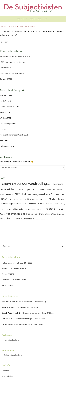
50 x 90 (2, 129)
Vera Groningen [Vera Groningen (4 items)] (58, 214)
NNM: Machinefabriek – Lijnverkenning (30, 302)
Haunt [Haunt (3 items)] (41, 194)
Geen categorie (6, 124)
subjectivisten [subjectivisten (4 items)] (18, 209)
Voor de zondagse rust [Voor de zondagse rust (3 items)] (41, 219)
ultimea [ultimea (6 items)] (48, 214)
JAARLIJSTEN (6, 118)
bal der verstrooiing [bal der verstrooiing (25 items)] (32, 183)
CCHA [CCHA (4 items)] (55, 184)
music (2, 101)
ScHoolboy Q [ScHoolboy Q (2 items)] (61, 204)
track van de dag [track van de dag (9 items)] (16, 214)
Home (19, 19)
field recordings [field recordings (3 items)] (33, 194)
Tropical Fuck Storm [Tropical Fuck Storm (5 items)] (35, 214)
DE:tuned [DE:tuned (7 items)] (5, 189)
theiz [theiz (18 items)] (59, 208)
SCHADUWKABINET (8, 107)
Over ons (29, 19)
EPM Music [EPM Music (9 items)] (21, 194)
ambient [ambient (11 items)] (11, 183)
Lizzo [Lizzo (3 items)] (33, 199)
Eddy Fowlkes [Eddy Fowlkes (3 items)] (57, 190)
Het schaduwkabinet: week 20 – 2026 (15, 56)
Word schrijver (43, 19)
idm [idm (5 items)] (29, 199)
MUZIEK (3, 95)
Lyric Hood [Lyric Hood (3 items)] (39, 199)
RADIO (3, 112)
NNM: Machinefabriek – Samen (12, 62)
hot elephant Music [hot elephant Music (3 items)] (20, 199)
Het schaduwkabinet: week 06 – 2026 (28, 324)
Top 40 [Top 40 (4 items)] (2, 214)
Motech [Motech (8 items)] (36, 203)
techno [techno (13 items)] (50, 208)
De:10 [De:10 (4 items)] (60, 184)
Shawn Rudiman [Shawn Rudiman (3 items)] (6, 209)
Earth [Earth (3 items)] (49, 190)
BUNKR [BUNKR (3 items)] (50, 184)
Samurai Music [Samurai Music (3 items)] (51, 204)
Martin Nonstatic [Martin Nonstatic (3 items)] (18, 204)
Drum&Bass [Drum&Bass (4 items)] (42, 190)
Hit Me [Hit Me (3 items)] (10, 199)
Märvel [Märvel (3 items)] (43, 204)
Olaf (3, 319)
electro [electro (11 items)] (4, 194)
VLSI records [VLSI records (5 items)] (26, 219)
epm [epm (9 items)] (11, 194)
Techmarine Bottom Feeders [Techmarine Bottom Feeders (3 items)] (34, 209)
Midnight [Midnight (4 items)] (28, 204)
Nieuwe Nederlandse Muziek (11, 135)
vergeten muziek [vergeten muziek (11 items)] (10, 218)
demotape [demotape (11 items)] (23, 189)
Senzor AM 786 (6, 79)
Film (1, 141)
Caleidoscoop (5, 146)
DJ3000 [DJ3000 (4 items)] (34, 190)
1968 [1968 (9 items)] (3, 184)
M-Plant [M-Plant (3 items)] (46, 199)
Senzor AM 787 (6, 68)
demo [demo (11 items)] (13, 189)
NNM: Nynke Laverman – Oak (12, 73)
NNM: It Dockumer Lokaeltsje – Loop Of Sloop (35, 313)
